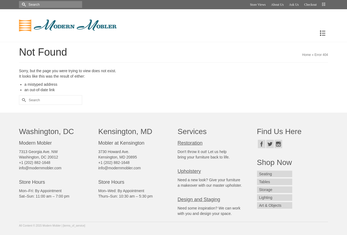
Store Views (258, 5)
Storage (265, 190)
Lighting (265, 197)
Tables (264, 182)
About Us (277, 5)
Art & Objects (270, 205)
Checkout (310, 5)
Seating (265, 174)
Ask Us (294, 5)
